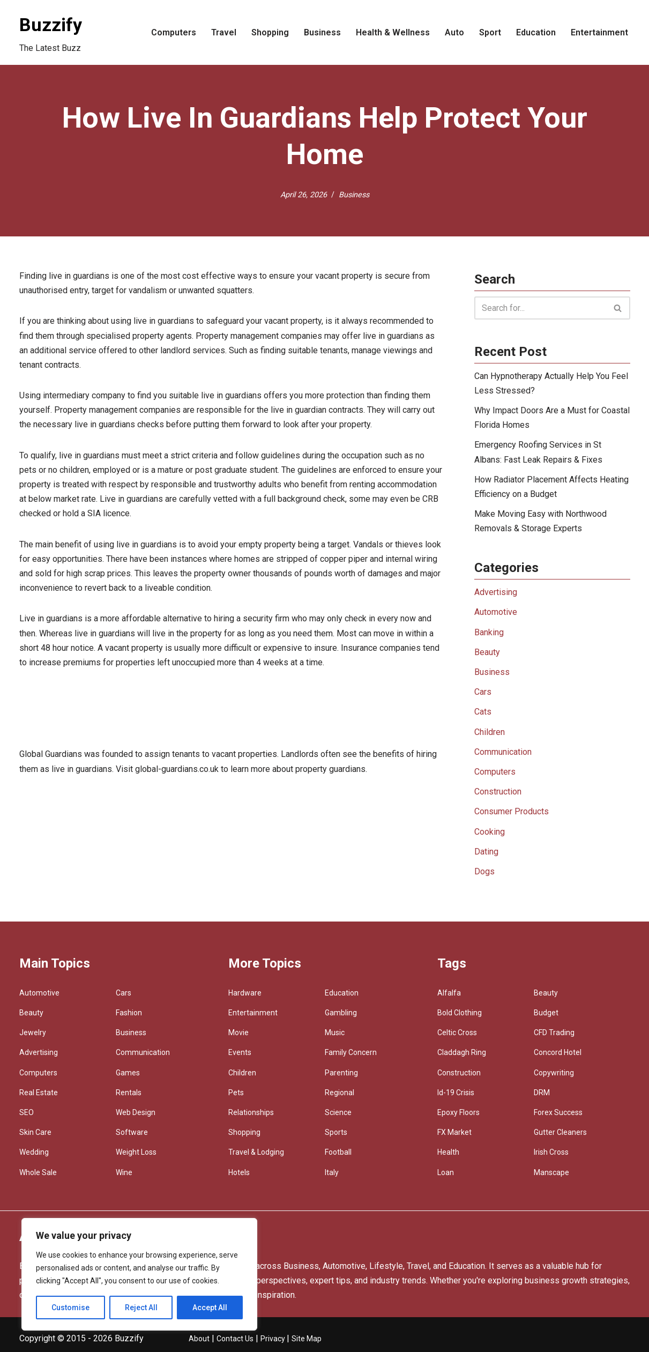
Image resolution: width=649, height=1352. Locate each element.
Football (338, 1152)
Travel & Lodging (256, 1152)
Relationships (251, 1112)
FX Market (454, 1132)
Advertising (495, 592)
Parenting (341, 1072)
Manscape (551, 1172)
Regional (339, 1092)
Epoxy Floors (458, 1112)
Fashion (129, 1012)
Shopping (270, 32)
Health (448, 1152)
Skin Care (35, 1132)
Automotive (495, 612)
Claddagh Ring (461, 1052)
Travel (223, 32)
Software (132, 1132)
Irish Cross (551, 1152)
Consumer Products (511, 811)
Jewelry (32, 1032)
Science (338, 1112)
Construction (497, 791)
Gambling (341, 1012)
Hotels (239, 1172)
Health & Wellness (393, 32)
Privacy (273, 1338)
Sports (336, 1132)
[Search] (540, 308)
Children (489, 732)
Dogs (484, 871)
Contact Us (235, 1338)
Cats (482, 712)
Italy (332, 1172)
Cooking (489, 832)
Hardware (245, 993)
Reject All (141, 1307)
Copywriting (554, 1072)
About (199, 1338)
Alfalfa (449, 993)
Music (335, 1032)
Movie (238, 1032)
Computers (173, 32)
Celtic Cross (457, 1032)
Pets (236, 1092)
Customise (70, 1307)
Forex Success (558, 1112)
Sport (490, 32)
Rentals (128, 1092)
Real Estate (38, 1092)
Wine (124, 1172)
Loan (445, 1172)
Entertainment (599, 32)
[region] (139, 1274)
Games (128, 1072)
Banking (489, 632)
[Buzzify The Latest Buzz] (50, 32)
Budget (546, 1012)
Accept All (209, 1307)
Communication (503, 752)
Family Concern (351, 1052)
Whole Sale (38, 1172)
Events (239, 1052)
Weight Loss (136, 1152)
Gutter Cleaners (560, 1132)
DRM (542, 1092)
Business (322, 32)
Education (536, 32)
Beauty (487, 652)
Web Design (135, 1112)
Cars (482, 692)
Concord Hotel (557, 1052)
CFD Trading (554, 1032)
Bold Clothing (459, 1012)
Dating (486, 851)
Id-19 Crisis (455, 1092)
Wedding (34, 1152)
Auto (454, 32)
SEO (26, 1112)
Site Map (307, 1338)
